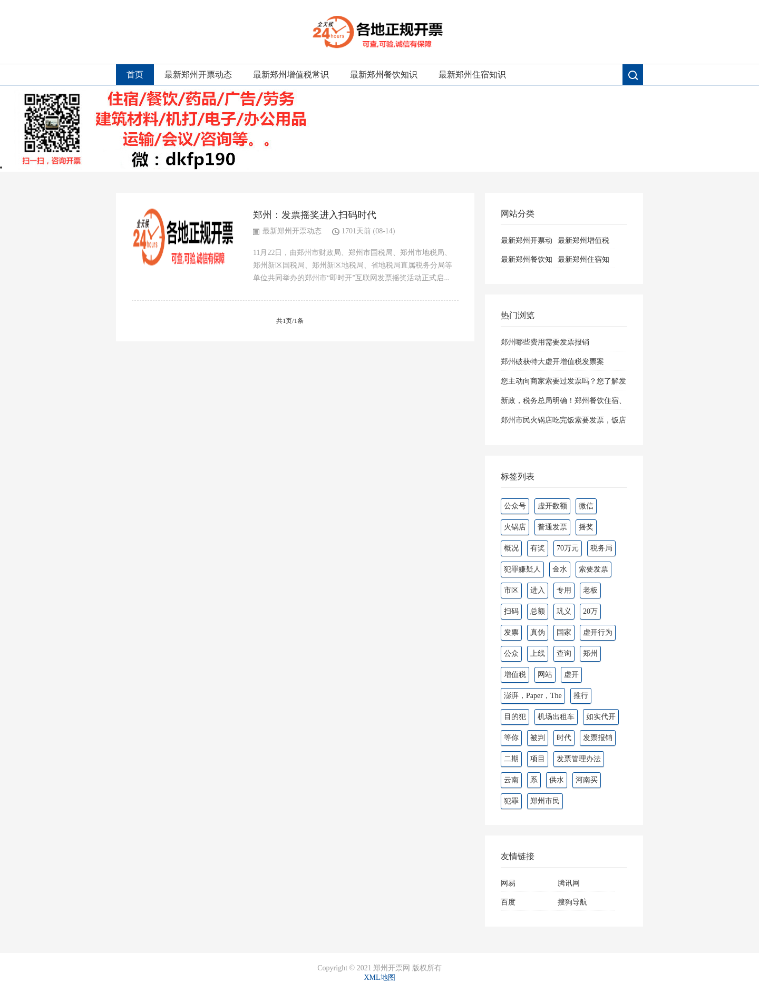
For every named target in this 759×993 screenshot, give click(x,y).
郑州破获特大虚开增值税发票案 (552, 362)
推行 (580, 696)
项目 (537, 759)
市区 (511, 590)
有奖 (537, 548)
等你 (511, 738)
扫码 (511, 611)
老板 (590, 590)
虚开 (571, 675)
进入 (537, 590)
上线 (537, 653)
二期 (511, 759)
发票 (511, 632)
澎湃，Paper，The (533, 696)
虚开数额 (552, 506)
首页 (134, 74)
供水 (556, 780)
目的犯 (515, 717)
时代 (564, 738)
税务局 (601, 548)
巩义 (564, 611)
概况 (511, 548)
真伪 (537, 632)
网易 (508, 883)
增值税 (515, 675)
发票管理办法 (579, 759)
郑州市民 (545, 801)
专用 (564, 590)
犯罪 (511, 801)
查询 (564, 653)
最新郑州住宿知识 (472, 74)
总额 (537, 611)
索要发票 (593, 569)
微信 (586, 506)
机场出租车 (556, 717)
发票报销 (597, 738)
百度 (508, 902)
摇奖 (586, 527)
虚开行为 (597, 632)
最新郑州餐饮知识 (383, 74)
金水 (559, 569)
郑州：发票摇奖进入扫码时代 (314, 215)
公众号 (515, 506)
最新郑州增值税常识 (291, 74)
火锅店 (515, 527)
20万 (590, 611)
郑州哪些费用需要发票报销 (545, 342)
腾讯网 (569, 883)
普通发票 (552, 527)
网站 (545, 675)
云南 (511, 780)
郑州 (590, 653)
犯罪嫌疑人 (522, 569)
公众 (511, 653)
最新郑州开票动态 (198, 74)
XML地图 (379, 977)
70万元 (568, 548)
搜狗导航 (572, 902)
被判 (537, 738)
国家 (564, 632)
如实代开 (601, 717)
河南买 (587, 780)
